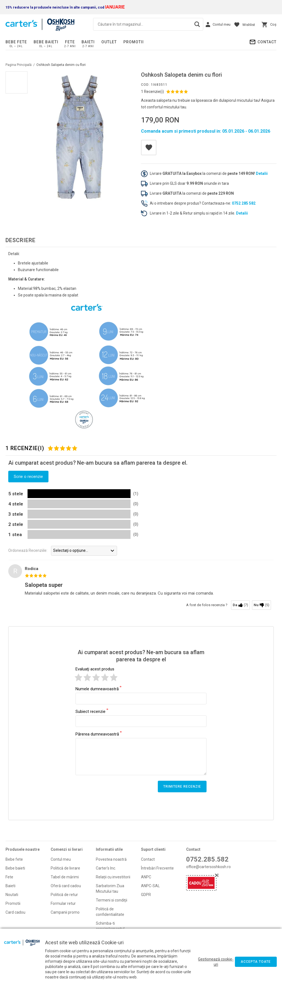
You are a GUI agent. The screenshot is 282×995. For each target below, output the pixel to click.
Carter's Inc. (106, 868)
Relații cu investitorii (113, 877)
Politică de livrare (65, 868)
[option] (79, 137)
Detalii (262, 173)
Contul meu (61, 859)
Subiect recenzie (90, 711)
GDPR (146, 894)
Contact (266, 42)
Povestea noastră (111, 859)
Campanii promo (65, 912)
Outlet (109, 42)
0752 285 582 (244, 203)
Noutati (12, 894)
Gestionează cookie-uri (216, 962)
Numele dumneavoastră (97, 688)
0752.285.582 (207, 859)
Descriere (21, 240)
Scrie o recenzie (28, 476)
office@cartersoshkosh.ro (208, 867)
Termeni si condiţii (111, 900)
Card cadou (15, 912)
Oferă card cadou (66, 886)
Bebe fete (16, 42)
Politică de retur (64, 894)
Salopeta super (44, 585)
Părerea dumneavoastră (97, 734)
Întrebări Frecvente (157, 868)
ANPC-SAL (150, 886)
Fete (70, 42)
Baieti (88, 42)
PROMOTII (133, 42)
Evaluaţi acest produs (94, 669)
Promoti (13, 903)
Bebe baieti (46, 42)
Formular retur (63, 903)
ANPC (146, 877)
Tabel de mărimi (65, 877)
